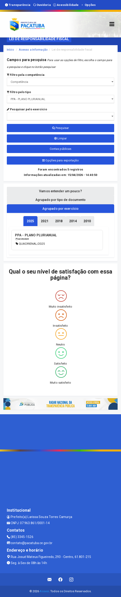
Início (10, 49)
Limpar (60, 138)
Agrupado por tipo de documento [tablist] (60, 200)
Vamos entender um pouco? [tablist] (60, 191)
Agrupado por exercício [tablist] (60, 208)
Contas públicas (61, 148)
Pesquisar (60, 128)
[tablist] (30, 221)
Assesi (44, 591)
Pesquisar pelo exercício (27, 109)
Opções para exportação (60, 160)
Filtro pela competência (26, 74)
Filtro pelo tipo (19, 92)
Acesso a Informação (33, 49)
